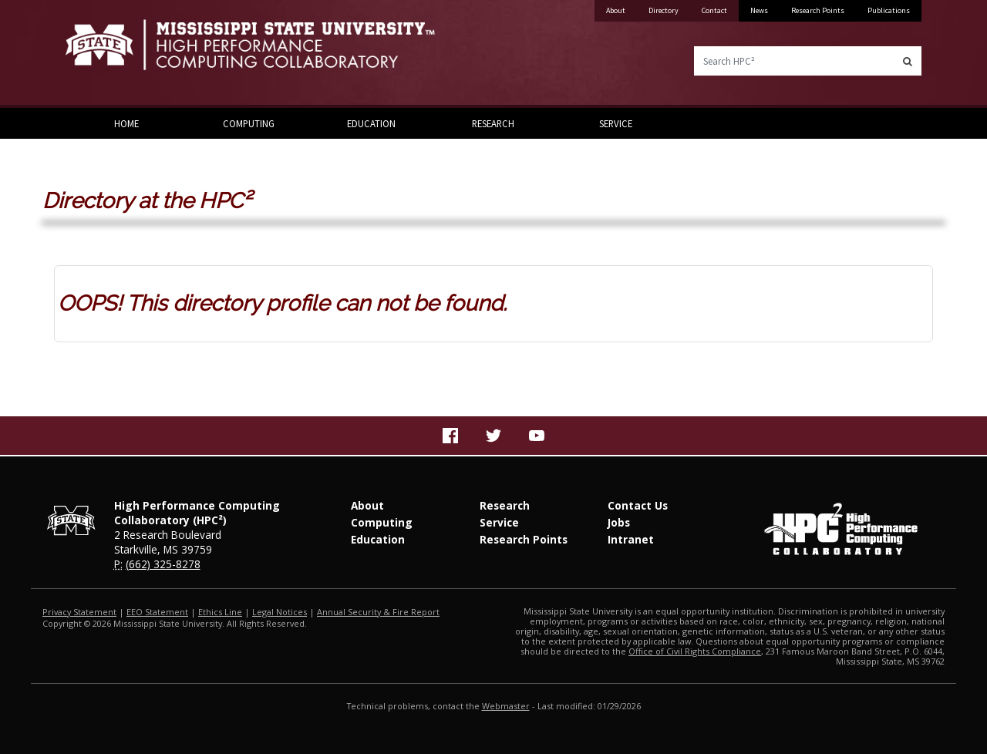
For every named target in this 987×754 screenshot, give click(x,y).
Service (615, 123)
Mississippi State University (104, 54)
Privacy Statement (79, 612)
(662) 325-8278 (163, 564)
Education (371, 123)
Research (493, 123)
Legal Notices (279, 612)
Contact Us (638, 505)
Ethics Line (220, 612)
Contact (714, 10)
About (615, 10)
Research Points (817, 10)
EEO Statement (157, 612)
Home (126, 123)
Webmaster (506, 706)
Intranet (631, 539)
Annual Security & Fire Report (378, 612)
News (759, 10)
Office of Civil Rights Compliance (694, 651)
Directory (663, 10)
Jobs (619, 522)
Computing (249, 123)
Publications (888, 10)
